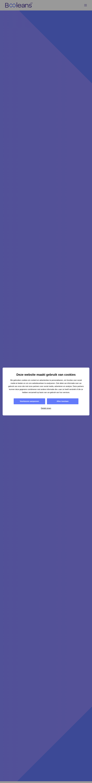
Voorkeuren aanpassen (29, 401)
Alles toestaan (62, 401)
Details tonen (46, 408)
